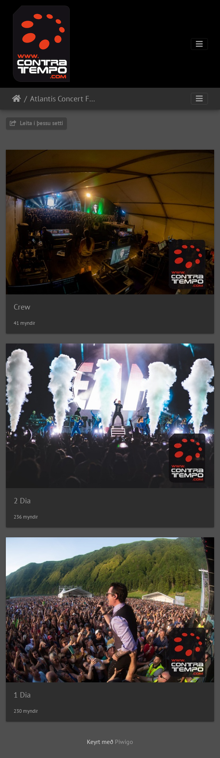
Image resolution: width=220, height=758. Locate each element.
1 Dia (22, 695)
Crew (22, 307)
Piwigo (124, 742)
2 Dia (22, 501)
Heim (16, 98)
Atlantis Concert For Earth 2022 (62, 99)
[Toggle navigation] (199, 44)
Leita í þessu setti (36, 123)
